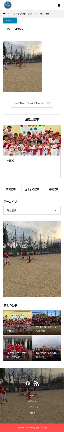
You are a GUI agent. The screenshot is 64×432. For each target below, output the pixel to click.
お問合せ (32, 401)
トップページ (32, 407)
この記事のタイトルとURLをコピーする (31, 103)
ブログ (32, 413)
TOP (32, 395)
